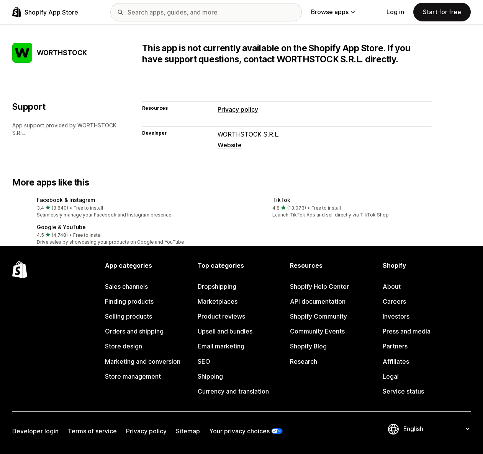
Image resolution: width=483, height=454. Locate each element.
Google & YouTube (61, 227)
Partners (395, 346)
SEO (204, 361)
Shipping (210, 376)
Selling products (128, 316)
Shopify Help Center (319, 286)
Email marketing (221, 346)
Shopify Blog (308, 346)
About (392, 286)
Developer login (35, 431)
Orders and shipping (134, 331)
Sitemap (188, 431)
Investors (396, 316)
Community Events (317, 331)
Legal (391, 376)
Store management (133, 376)
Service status (403, 391)
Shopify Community (318, 316)
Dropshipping (217, 286)
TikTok (281, 200)
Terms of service (92, 431)
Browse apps (333, 12)
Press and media (407, 331)
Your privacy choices (239, 431)
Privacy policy (238, 109)
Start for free (442, 12)
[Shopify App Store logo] (45, 12)
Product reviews (221, 316)
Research (303, 361)
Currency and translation (233, 391)
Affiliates (396, 361)
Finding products (129, 301)
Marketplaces (217, 301)
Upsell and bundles (225, 331)
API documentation (317, 301)
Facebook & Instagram (66, 200)
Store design (123, 346)
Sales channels (126, 286)
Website (230, 145)
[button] (124, 207)
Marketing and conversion (142, 361)
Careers (394, 301)
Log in (395, 12)
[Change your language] (436, 429)
